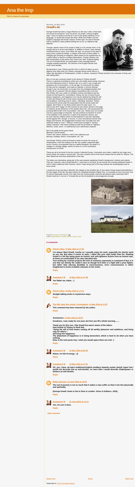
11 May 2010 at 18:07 (73, 318)
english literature (56, 236)
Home (90, 479)
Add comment (53, 413)
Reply (55, 270)
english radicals (67, 236)
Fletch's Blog (58, 249)
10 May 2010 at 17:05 (74, 249)
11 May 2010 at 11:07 (98, 304)
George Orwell (76, 236)
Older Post (129, 479)
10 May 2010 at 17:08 (78, 277)
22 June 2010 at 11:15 (79, 402)
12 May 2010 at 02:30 (78, 350)
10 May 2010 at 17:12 (74, 291)
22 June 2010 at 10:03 (77, 382)
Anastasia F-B (59, 277)
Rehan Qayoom (60, 382)
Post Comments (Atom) (66, 483)
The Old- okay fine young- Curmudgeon (70, 304)
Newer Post (50, 479)
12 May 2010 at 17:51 (78, 364)
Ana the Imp (20, 10)
